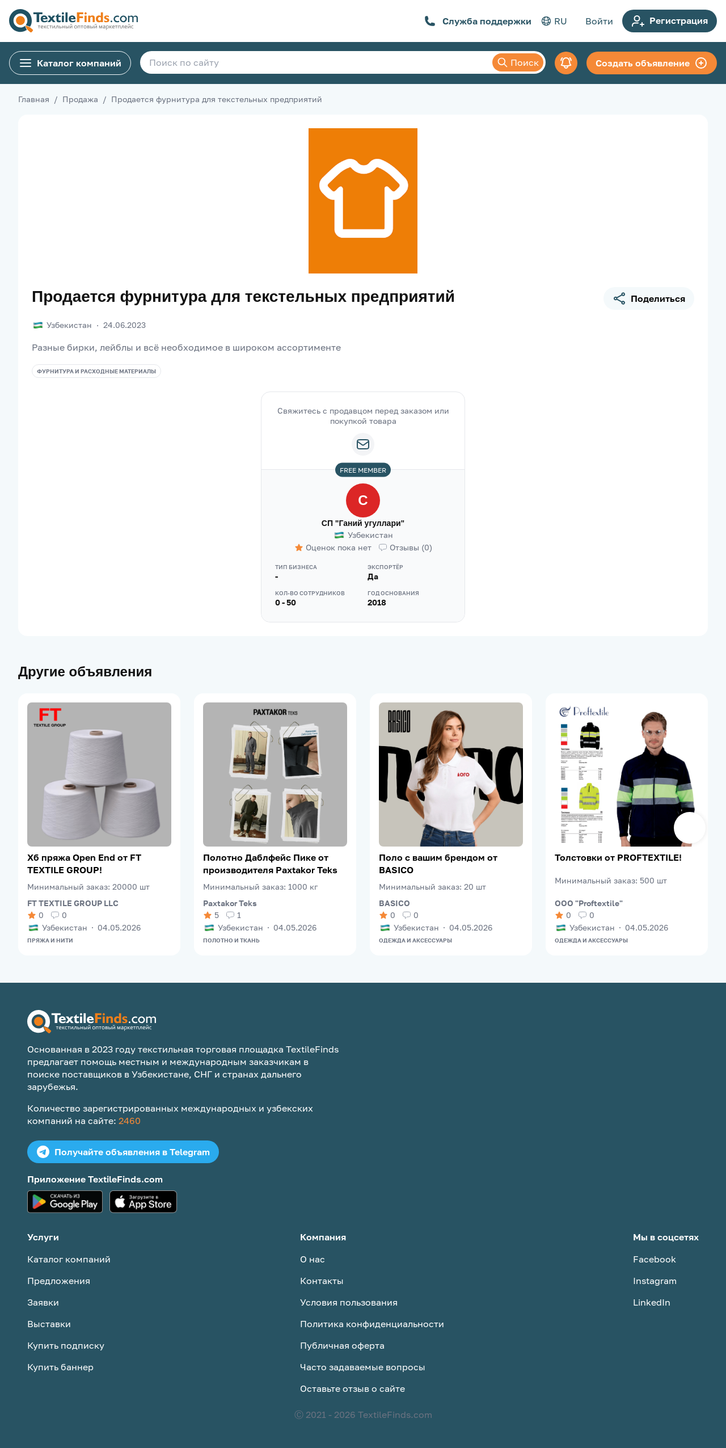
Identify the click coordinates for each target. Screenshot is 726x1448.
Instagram (655, 1280)
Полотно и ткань (231, 940)
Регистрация (669, 21)
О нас (312, 1259)
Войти (599, 21)
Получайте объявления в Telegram (123, 1152)
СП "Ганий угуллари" (363, 523)
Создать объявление (652, 63)
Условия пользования (349, 1302)
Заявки (43, 1302)
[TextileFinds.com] (73, 21)
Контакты (322, 1280)
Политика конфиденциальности (372, 1323)
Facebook (654, 1259)
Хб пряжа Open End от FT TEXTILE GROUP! (84, 863)
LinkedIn (651, 1302)
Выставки (49, 1323)
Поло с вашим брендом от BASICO (438, 863)
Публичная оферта (342, 1345)
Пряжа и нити (50, 940)
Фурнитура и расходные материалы (96, 371)
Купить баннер (60, 1367)
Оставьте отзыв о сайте (352, 1388)
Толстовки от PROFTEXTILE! (618, 857)
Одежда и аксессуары (415, 940)
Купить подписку (65, 1345)
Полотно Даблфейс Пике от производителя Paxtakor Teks (270, 863)
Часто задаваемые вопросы (362, 1367)
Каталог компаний (70, 63)
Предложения (58, 1280)
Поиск (518, 62)
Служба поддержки (477, 21)
